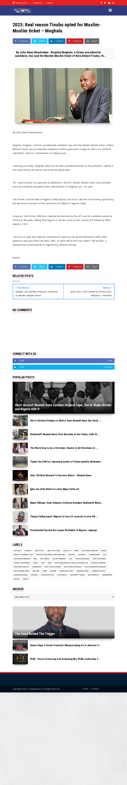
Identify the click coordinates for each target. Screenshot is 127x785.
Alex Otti (67, 551)
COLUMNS (81, 555)
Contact (95, 689)
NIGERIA (53, 571)
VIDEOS (25, 579)
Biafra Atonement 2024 (23, 555)
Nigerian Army (83, 571)
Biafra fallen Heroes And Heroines (50, 555)
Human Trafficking (22, 563)
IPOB (43, 563)
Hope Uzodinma (99, 559)
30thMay (28, 551)
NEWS (45, 571)
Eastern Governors (22, 559)
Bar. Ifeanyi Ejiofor (90, 551)
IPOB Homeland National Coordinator (71, 563)
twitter (50, 2)
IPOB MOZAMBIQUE (98, 563)
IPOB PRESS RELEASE (21, 567)
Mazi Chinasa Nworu (73, 567)
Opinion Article (47, 575)
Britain (71, 555)
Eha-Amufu (45, 559)
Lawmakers (36, 567)
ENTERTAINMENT (59, 559)
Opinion (34, 575)
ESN (70, 559)
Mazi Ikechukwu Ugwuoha (95, 567)
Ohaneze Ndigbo (21, 575)
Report (17, 579)
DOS (104, 555)
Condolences (94, 555)
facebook (37, 2)
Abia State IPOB (53, 551)
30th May (17, 551)
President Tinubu (77, 575)
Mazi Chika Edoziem (53, 567)
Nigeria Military (66, 571)
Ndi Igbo (36, 571)
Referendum (107, 575)
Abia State (39, 551)
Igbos (35, 563)
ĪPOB (50, 563)
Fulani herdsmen (82, 559)
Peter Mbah (62, 575)
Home (85, 689)
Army (76, 551)
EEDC (35, 559)
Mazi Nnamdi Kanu (22, 571)
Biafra (103, 551)
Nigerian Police (98, 571)
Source (16, 257)
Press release (93, 575)
